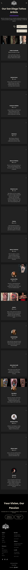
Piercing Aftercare (5, 551)
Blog (2, 553)
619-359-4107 (16, 538)
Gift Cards (3, 542)
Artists (3, 538)
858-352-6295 (16, 556)
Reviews (3, 555)
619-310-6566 (16, 547)
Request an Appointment (9, 517)
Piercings (3, 536)
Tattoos (3, 534)
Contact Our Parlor (18, 517)
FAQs (3, 548)
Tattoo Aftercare (4, 550)
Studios (3, 540)
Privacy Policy (14, 565)
